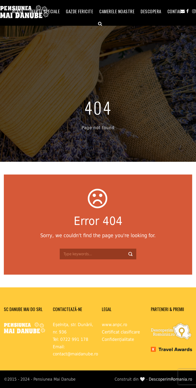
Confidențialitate (118, 339)
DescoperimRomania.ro (170, 379)
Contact (175, 11)
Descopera (151, 11)
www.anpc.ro (114, 324)
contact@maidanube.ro (75, 353)
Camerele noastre (116, 11)
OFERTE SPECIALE (45, 11)
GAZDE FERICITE (79, 11)
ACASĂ (17, 11)
